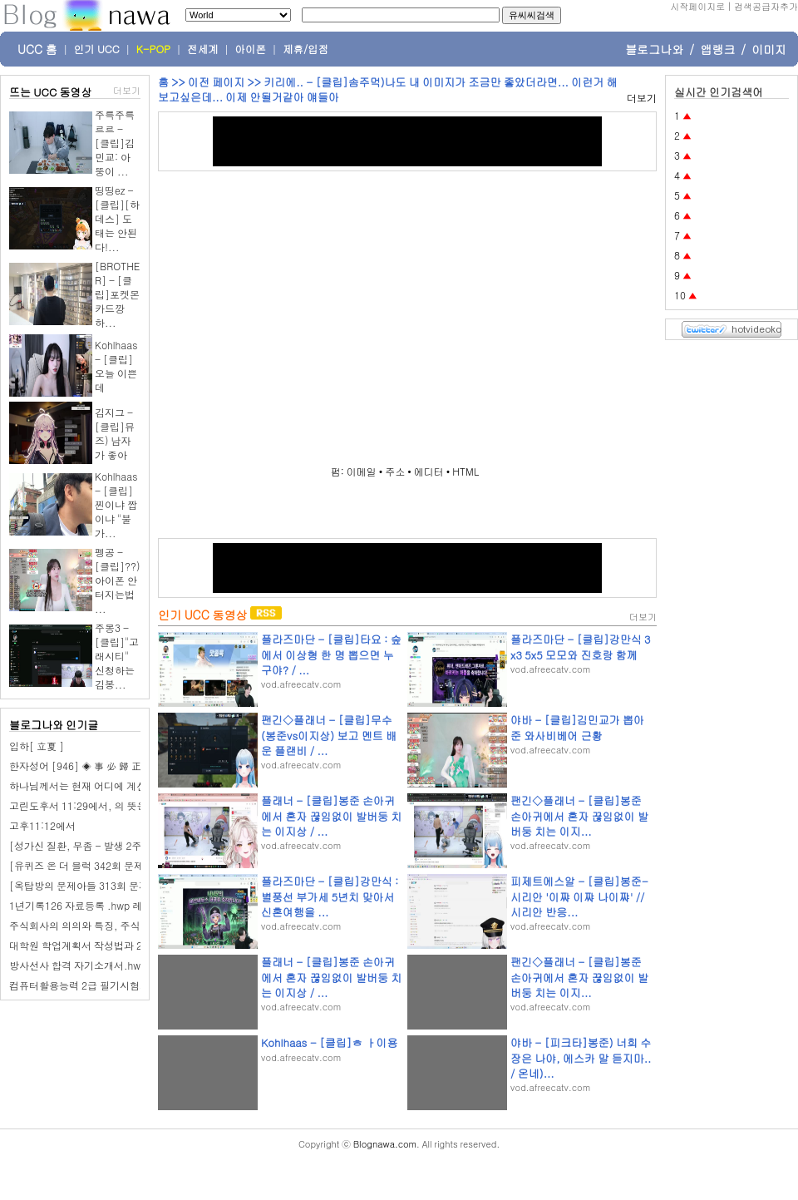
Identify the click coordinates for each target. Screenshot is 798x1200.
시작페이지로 (697, 6)
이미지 (768, 49)
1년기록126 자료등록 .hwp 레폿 (80, 905)
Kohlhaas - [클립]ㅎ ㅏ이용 (329, 1042)
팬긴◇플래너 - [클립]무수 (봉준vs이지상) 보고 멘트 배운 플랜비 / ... (329, 735)
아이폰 (251, 49)
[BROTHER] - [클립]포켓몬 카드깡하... (117, 294)
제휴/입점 (305, 49)
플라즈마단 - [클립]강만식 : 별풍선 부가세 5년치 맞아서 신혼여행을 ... (329, 896)
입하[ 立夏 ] (36, 745)
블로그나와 (654, 49)
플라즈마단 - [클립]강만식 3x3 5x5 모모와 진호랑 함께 (580, 646)
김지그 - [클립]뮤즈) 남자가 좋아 (115, 433)
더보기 (126, 90)
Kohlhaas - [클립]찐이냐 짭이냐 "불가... (116, 504)
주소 (395, 471)
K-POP (153, 49)
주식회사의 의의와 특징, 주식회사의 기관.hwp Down (126, 925)
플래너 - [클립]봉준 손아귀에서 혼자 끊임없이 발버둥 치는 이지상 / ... (331, 815)
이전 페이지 (216, 82)
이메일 (362, 471)
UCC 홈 (37, 49)
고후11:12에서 (42, 825)
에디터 (429, 471)
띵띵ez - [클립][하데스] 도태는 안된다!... (117, 218)
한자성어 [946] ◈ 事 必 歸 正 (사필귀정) (100, 765)
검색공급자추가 (766, 6)
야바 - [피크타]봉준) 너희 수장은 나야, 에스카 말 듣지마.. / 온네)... (580, 1057)
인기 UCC (97, 49)
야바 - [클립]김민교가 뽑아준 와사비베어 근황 (577, 727)
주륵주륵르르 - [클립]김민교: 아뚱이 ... (115, 142)
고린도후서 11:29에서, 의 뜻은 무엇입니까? (107, 805)
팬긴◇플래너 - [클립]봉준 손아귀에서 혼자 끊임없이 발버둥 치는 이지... (579, 815)
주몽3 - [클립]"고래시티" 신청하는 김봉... (117, 655)
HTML (465, 471)
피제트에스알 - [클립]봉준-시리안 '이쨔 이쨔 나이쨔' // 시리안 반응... (579, 896)
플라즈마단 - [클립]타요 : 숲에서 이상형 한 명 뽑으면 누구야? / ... (331, 654)
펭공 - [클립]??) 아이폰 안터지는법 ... (117, 580)
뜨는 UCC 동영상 (50, 92)
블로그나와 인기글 (53, 725)
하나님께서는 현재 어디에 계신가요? (90, 785)
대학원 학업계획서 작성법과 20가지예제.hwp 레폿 (121, 945)
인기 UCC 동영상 (202, 614)
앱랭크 (717, 49)
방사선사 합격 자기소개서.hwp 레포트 (94, 965)
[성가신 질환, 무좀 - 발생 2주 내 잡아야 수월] (111, 845)
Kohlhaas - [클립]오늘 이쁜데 (116, 366)
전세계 (203, 49)
